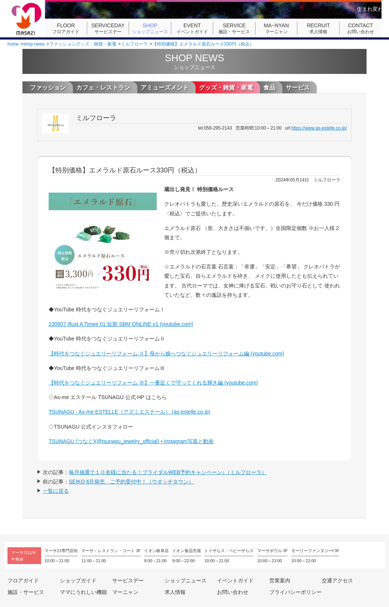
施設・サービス (234, 28)
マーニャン (276, 28)
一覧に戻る (56, 491)
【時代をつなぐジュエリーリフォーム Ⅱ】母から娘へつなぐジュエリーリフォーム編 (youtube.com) (166, 354)
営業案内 (279, 580)
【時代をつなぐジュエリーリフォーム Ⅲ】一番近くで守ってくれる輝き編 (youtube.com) (153, 383)
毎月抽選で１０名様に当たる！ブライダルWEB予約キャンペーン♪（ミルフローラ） (168, 472)
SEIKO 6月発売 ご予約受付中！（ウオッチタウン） (131, 482)
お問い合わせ (360, 28)
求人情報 (318, 28)
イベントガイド (192, 28)
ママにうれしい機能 (83, 592)
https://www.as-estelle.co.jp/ (319, 128)
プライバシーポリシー (295, 592)
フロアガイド (66, 28)
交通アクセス (337, 580)
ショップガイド (78, 580)
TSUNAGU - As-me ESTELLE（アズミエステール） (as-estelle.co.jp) (130, 412)
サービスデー (108, 28)
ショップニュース (150, 28)
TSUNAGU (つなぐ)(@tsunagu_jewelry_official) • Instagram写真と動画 (131, 441)
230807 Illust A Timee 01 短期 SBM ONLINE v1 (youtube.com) (121, 324)
